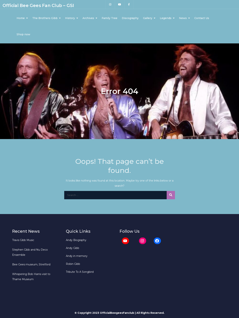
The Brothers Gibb (45, 18)
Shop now (23, 34)
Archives (88, 18)
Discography (130, 18)
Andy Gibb (72, 248)
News (183, 18)
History (70, 18)
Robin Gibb (73, 264)
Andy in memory (76, 256)
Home (21, 18)
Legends (165, 18)
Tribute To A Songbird (80, 271)
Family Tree (109, 18)
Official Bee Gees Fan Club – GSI (38, 5)
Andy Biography (76, 240)
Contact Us (201, 18)
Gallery (147, 18)
